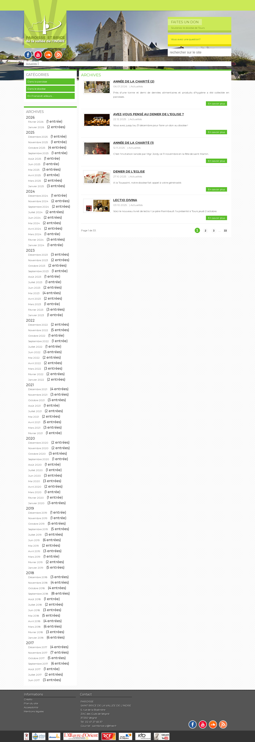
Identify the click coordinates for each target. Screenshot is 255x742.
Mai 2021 (33, 416)
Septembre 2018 (38, 593)
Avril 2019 (34, 551)
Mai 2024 (34, 223)
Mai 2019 (33, 545)
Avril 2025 (34, 175)
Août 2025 (34, 158)
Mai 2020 (34, 481)
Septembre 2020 (38, 459)
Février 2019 (35, 562)
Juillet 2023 (35, 282)
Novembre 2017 (37, 652)
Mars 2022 (34, 368)
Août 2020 (35, 464)
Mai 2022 (34, 357)
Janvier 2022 (36, 379)
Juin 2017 (34, 680)
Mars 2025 (34, 180)
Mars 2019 (34, 556)
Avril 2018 (34, 621)
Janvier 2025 (36, 186)
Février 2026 (35, 121)
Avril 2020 (34, 486)
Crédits (28, 699)
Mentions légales (34, 711)
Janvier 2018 (36, 637)
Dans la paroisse (37, 81)
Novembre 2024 (38, 201)
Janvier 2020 (36, 503)
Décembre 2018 (37, 577)
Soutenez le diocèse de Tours (188, 27)
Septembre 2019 (38, 529)
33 (225, 230)
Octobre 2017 (36, 658)
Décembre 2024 (38, 195)
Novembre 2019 (37, 518)
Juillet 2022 (35, 346)
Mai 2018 (33, 615)
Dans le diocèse (36, 88)
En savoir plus (216, 103)
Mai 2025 (33, 169)
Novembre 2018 (38, 582)
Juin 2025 (34, 164)
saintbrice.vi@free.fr (104, 725)
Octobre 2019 (36, 523)
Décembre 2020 (38, 442)
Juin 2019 (34, 540)
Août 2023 (34, 276)
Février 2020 (36, 497)
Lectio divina (125, 200)
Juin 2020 (34, 475)
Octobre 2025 (36, 147)
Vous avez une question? (186, 39)
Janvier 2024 (36, 245)
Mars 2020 (34, 492)
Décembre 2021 (37, 389)
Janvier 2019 (35, 567)
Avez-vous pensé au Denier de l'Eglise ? (148, 114)
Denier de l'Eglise (129, 171)
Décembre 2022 (38, 324)
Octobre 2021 (36, 400)
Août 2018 (34, 599)
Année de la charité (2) (133, 81)
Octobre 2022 (36, 335)
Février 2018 (35, 632)
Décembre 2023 (38, 254)
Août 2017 (34, 669)
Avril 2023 (34, 298)
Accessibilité (31, 707)
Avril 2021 (34, 422)
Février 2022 (35, 374)
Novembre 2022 (38, 330)
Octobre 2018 (36, 588)
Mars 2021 (34, 427)
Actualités (31, 63)
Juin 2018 (34, 610)
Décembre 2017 (37, 647)
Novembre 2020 (38, 448)
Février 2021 (35, 433)
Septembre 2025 (38, 153)
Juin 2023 (34, 287)
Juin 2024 (34, 217)
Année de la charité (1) (133, 143)
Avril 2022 (34, 363)
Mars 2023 (34, 304)
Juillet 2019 (35, 534)
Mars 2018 (34, 626)
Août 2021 (34, 405)
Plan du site (31, 703)
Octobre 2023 (36, 265)
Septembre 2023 (38, 271)
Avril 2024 (34, 228)
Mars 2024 (34, 234)
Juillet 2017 (35, 674)
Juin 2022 (34, 352)
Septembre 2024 (38, 206)
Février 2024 (36, 239)
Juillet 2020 (35, 470)
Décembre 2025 (38, 136)
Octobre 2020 (37, 453)
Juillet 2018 (35, 604)
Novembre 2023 (38, 260)
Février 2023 (35, 309)
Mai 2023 (34, 293)
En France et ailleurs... (41, 95)
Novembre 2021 (37, 394)
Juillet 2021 (35, 411)
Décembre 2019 (37, 512)
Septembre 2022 (38, 341)
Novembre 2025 (38, 142)
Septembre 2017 (38, 663)
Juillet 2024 (35, 212)
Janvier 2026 (36, 127)
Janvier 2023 (36, 315)
